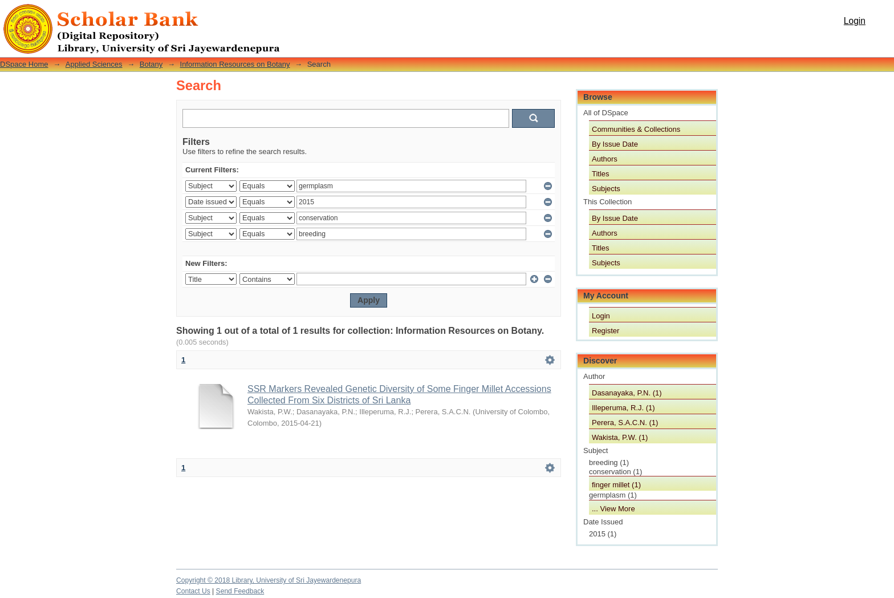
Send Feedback (240, 591)
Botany (151, 64)
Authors (604, 159)
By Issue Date (615, 144)
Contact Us (193, 591)
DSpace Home (24, 64)
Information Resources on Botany (235, 64)
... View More (613, 508)
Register (605, 330)
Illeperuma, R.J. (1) (623, 407)
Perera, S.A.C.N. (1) (625, 422)
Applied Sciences (94, 64)
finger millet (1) (616, 484)
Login (854, 21)
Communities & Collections (636, 129)
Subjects (606, 188)
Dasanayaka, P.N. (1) (627, 393)
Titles (600, 173)
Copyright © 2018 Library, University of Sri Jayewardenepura (268, 580)
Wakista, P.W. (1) (620, 437)
